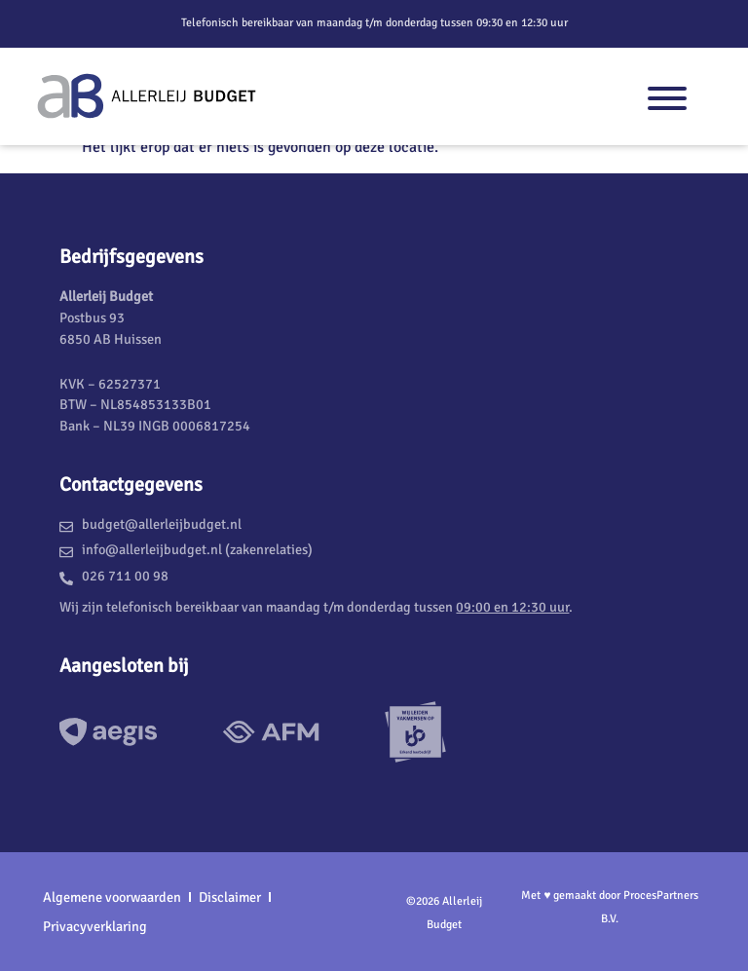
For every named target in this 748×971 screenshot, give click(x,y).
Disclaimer (230, 897)
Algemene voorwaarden (112, 897)
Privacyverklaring (95, 926)
